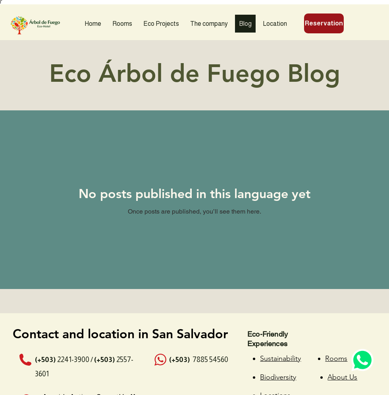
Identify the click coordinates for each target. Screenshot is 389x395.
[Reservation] (324, 23)
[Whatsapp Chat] (361, 357)
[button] (161, 24)
